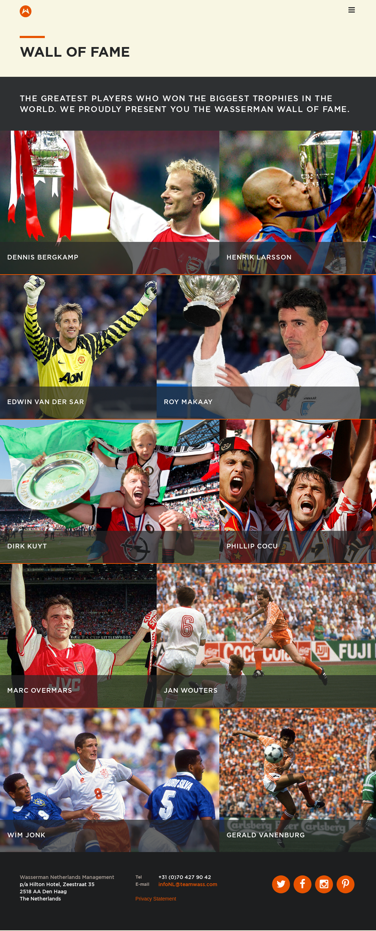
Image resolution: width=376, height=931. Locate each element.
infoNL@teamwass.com (187, 885)
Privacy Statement (155, 899)
